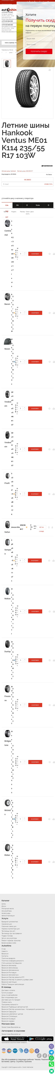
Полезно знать (7, 1002)
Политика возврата (8, 958)
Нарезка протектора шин (11, 929)
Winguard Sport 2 (11, 361)
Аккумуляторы (7, 911)
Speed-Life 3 (11, 560)
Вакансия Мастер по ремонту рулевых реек (17, 980)
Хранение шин (7, 924)
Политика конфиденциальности (13, 961)
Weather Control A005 (11, 762)
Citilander (11, 862)
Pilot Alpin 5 (11, 819)
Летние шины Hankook (9, 171)
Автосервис (7, 13)
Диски (4, 906)
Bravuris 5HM (11, 313)
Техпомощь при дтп (8, 931)
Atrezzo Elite (15, 527)
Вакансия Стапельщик (9, 1016)
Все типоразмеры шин (9, 997)
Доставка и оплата (8, 990)
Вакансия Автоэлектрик (10, 975)
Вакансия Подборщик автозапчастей (15, 1007)
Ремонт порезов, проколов (11, 940)
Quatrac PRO (11, 408)
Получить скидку (39, 51)
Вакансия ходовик (8, 1021)
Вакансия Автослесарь (10, 968)
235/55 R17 (13, 254)
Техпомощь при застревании (12, 933)
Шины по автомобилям (9, 995)
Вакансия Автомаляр (9, 965)
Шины (4, 904)
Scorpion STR (11, 494)
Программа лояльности (10, 1004)
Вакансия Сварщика (9, 1011)
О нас (4, 949)
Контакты (5, 956)
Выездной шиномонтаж (10, 922)
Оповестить (48, 184)
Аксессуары (7, 4)
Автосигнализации (9, 8)
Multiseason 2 (11, 705)
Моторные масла (8, 908)
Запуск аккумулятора (9, 938)
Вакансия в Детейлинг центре (12, 1014)
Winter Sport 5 (11, 660)
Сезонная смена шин (9, 926)
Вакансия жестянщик (9, 982)
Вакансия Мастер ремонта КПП (13, 977)
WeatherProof (11, 611)
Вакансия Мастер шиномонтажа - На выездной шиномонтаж (23, 1009)
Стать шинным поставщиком (12, 963)
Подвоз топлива (7, 936)
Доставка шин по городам (11, 1000)
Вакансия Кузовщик (8, 1019)
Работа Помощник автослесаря (13, 984)
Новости (5, 951)
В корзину (35, 254)
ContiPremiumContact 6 (11, 253)
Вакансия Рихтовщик (9, 972)
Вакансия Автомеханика (10, 970)
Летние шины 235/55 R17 (25, 171)
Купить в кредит (7, 993)
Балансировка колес (9, 943)
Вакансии (5, 954)
